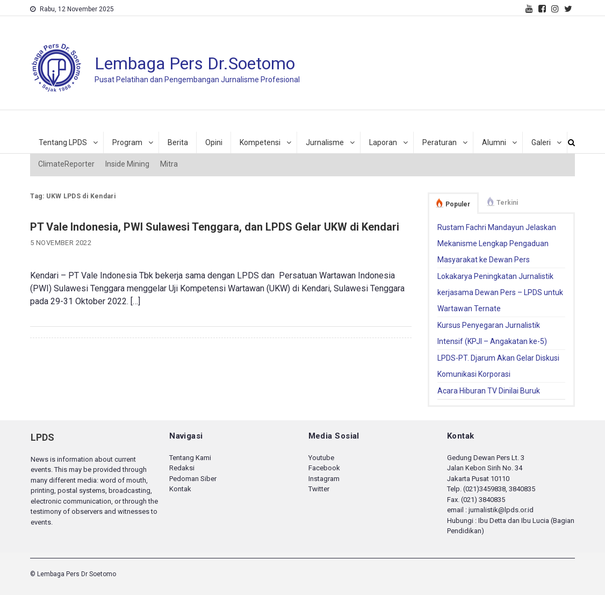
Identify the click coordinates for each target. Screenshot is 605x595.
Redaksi (182, 468)
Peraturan (439, 142)
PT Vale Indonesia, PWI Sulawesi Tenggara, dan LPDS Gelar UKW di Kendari (214, 226)
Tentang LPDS (63, 142)
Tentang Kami (190, 458)
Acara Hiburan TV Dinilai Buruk (488, 390)
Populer (457, 204)
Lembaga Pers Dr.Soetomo (195, 63)
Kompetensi (260, 142)
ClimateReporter (66, 164)
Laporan (383, 142)
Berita (178, 142)
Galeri (541, 142)
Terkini (507, 202)
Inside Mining (127, 164)
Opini (213, 142)
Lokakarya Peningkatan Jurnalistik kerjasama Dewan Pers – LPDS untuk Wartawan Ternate (500, 292)
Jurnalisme (325, 142)
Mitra (169, 164)
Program (127, 142)
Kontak (180, 489)
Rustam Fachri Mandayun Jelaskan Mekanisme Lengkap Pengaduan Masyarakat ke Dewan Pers (496, 243)
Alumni (494, 142)
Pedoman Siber (193, 479)
